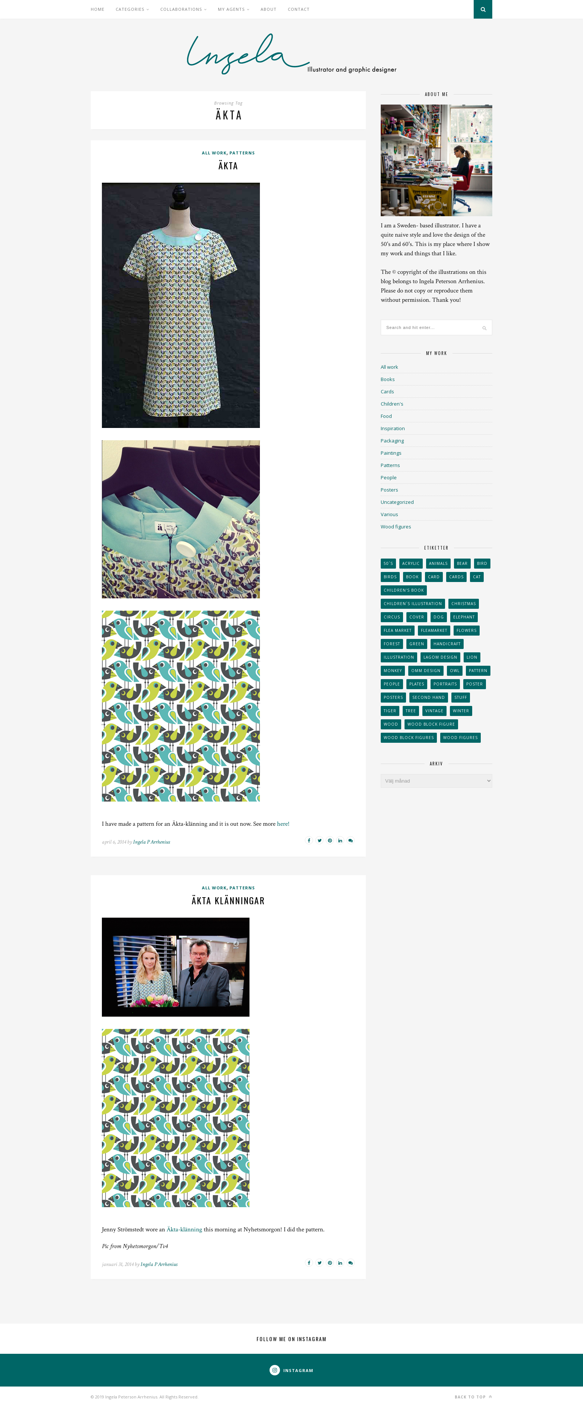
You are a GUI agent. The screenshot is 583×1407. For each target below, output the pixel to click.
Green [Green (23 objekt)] (416, 643)
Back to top (473, 1397)
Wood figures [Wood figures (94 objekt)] (460, 737)
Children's (392, 403)
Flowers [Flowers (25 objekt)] (467, 630)
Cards (387, 391)
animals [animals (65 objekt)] (438, 563)
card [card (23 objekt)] (434, 576)
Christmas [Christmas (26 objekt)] (463, 603)
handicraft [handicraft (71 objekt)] (447, 643)
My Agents (231, 9)
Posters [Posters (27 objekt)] (393, 697)
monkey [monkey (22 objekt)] (393, 670)
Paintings (391, 453)
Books (388, 379)
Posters (389, 489)
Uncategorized (397, 502)
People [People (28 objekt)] (392, 684)
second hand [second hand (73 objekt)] (428, 697)
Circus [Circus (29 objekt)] (392, 617)
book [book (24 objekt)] (412, 576)
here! (283, 824)
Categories (130, 9)
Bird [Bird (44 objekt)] (482, 563)
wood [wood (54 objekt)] (391, 724)
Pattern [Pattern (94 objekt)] (478, 670)
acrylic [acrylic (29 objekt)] (411, 563)
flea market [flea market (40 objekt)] (398, 630)
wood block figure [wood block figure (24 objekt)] (431, 724)
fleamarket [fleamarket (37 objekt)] (434, 630)
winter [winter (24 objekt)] (461, 710)
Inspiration (393, 428)
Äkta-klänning (184, 1229)
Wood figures (396, 526)
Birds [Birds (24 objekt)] (390, 576)
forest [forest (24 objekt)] (392, 643)
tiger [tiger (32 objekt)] (390, 710)
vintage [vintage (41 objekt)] (434, 710)
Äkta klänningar (228, 900)
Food (386, 416)
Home (97, 9)
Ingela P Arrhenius (151, 841)
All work (214, 153)
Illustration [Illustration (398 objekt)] (399, 657)
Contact (299, 9)
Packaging (392, 440)
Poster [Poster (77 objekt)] (474, 684)
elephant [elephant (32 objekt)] (464, 617)
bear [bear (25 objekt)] (462, 563)
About (269, 9)
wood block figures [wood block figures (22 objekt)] (409, 737)
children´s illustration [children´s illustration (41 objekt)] (413, 603)
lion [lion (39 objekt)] (472, 657)
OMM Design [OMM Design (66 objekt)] (426, 670)
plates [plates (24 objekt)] (416, 684)
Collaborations (181, 9)
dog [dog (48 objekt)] (439, 617)
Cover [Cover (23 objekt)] (416, 617)
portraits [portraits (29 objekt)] (445, 684)
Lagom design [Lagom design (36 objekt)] (440, 657)
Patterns (242, 153)
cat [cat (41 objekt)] (477, 576)
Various (389, 514)
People (389, 477)
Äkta (228, 165)
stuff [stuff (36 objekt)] (460, 697)
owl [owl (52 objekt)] (455, 670)
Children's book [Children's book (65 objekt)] (404, 590)
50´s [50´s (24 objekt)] (388, 563)
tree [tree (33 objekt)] (411, 710)
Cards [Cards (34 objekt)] (456, 576)
